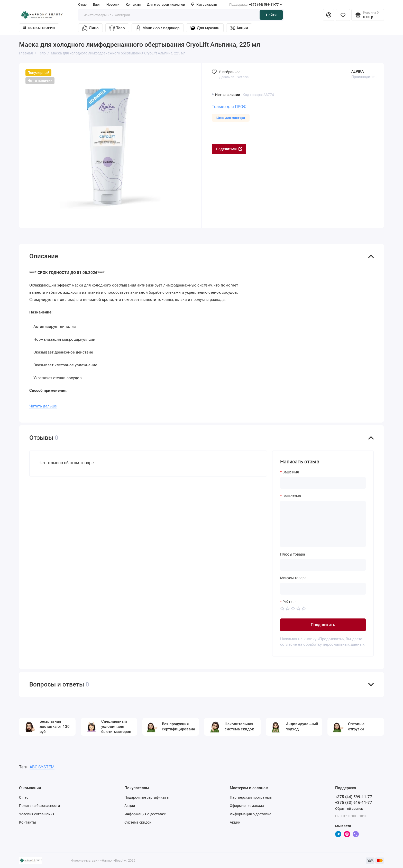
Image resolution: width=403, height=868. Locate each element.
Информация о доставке (145, 814)
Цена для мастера (230, 118)
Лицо (90, 28)
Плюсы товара (292, 554)
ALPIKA (357, 71)
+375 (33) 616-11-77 (353, 802)
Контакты (133, 4)
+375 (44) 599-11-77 (256, 5)
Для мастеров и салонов (166, 4)
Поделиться (229, 149)
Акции (239, 28)
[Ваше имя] (323, 483)
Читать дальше (43, 406)
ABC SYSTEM (42, 767)
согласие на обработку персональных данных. (322, 644)
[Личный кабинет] (328, 15)
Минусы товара (293, 578)
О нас (82, 4)
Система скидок (137, 822)
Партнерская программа (251, 797)
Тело (117, 28)
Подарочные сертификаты (146, 797)
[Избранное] (343, 15)
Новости (112, 4)
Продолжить (323, 624)
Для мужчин (204, 28)
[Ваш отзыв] (323, 524)
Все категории (39, 28)
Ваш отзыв (291, 496)
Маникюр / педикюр (157, 28)
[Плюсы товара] (323, 565)
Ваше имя (290, 472)
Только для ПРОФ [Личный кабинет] (229, 106)
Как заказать (204, 4)
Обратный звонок (349, 808)
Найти (271, 15)
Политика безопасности (39, 806)
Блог (96, 4)
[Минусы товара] (323, 589)
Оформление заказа (247, 806)
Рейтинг (289, 602)
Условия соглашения (36, 814)
